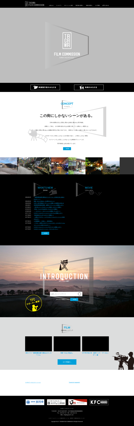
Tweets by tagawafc (74, 382)
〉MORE (67, 148)
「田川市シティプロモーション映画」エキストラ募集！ (48, 207)
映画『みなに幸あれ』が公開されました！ (44, 201)
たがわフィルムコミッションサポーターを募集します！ (48, 227)
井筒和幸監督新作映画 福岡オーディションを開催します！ (49, 205)
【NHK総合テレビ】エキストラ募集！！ (44, 215)
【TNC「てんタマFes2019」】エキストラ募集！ (46, 209)
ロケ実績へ (67, 362)
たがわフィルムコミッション (33, 382)
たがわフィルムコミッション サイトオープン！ (46, 229)
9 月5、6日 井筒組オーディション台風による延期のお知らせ (49, 203)
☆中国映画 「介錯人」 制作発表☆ (43, 221)
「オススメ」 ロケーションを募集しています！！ (47, 211)
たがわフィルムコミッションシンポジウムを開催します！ (48, 213)
